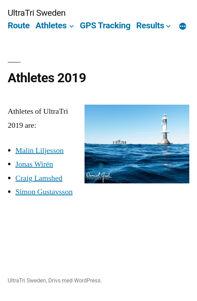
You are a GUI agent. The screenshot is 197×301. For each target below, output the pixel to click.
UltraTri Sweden (37, 13)
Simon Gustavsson (44, 192)
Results (150, 25)
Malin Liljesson (39, 150)
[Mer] (182, 27)
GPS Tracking (105, 25)
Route (19, 25)
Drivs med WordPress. (75, 280)
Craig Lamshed (39, 178)
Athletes (51, 25)
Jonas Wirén (34, 164)
